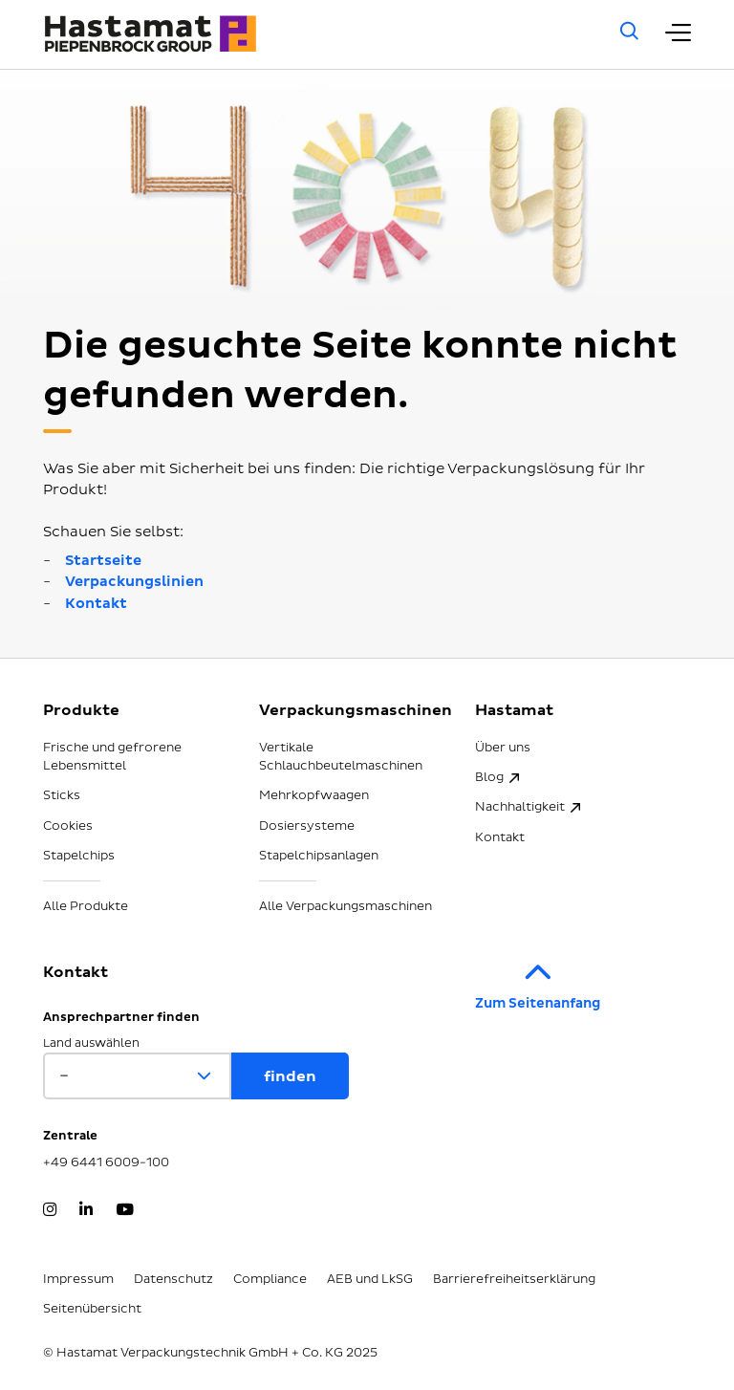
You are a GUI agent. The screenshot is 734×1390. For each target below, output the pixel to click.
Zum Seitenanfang (537, 980)
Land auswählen (91, 1043)
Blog (489, 777)
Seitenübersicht (92, 1308)
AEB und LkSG (370, 1279)
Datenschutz (173, 1279)
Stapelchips (79, 855)
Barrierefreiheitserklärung (514, 1279)
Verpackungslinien (134, 582)
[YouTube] (125, 1211)
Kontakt (96, 604)
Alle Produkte (85, 906)
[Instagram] (49, 1211)
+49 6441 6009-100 (106, 1162)
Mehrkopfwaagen (314, 795)
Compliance (270, 1279)
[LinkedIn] (86, 1211)
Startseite (103, 561)
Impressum (78, 1279)
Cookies (68, 826)
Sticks (61, 795)
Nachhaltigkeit (520, 806)
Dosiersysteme (307, 826)
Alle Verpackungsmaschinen (345, 906)
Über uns (502, 747)
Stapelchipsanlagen (318, 855)
